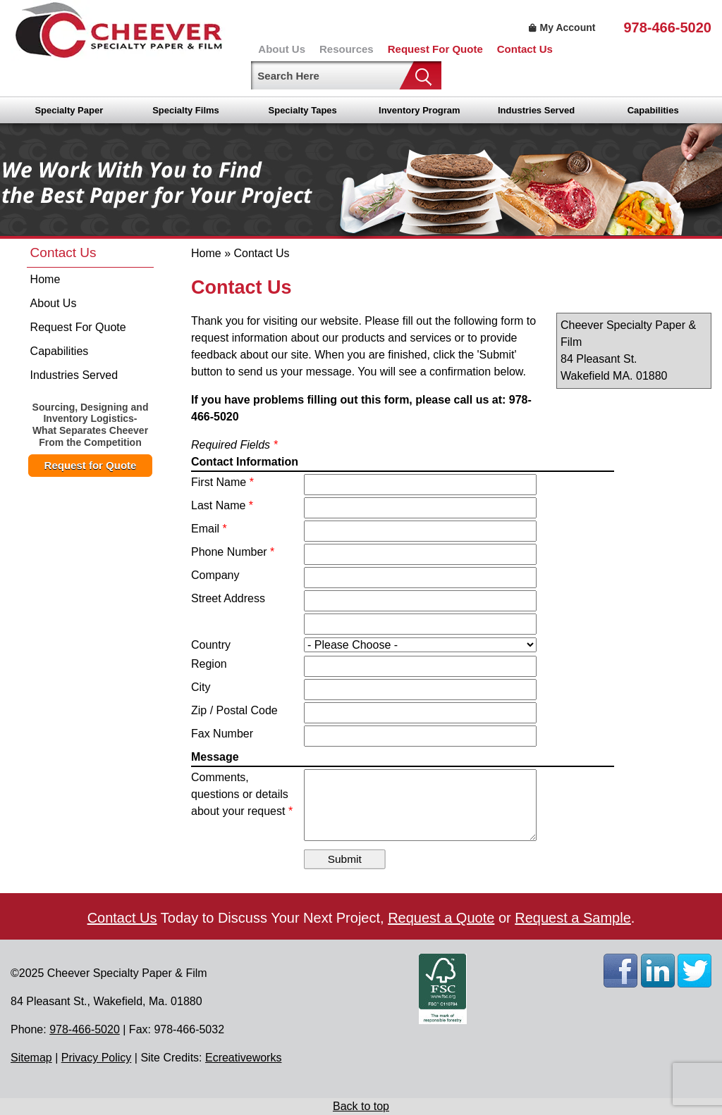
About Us (281, 49)
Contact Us (525, 49)
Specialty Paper (69, 110)
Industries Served (536, 110)
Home (45, 279)
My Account (560, 27)
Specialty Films (185, 110)
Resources (346, 49)
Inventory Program (419, 110)
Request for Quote (90, 465)
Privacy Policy (96, 1058)
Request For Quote (435, 49)
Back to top (361, 1106)
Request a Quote (441, 918)
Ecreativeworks (243, 1058)
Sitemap (31, 1058)
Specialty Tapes (303, 110)
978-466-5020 (667, 27)
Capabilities (653, 110)
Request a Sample (573, 918)
